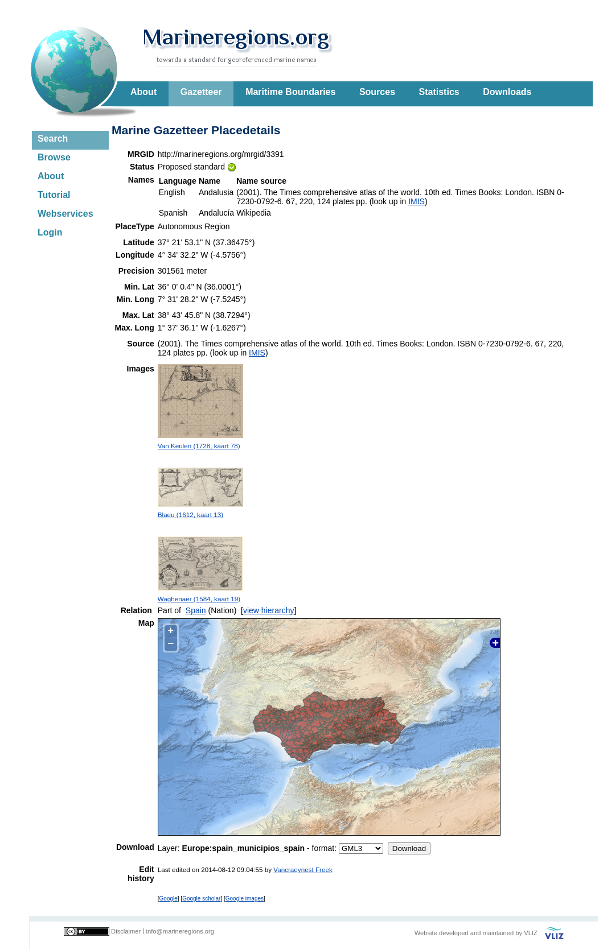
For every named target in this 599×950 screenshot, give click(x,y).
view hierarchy (268, 610)
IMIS (416, 201)
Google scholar (201, 898)
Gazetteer (201, 92)
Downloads (507, 92)
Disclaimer (126, 931)
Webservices (65, 213)
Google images (244, 898)
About (143, 92)
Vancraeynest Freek (302, 869)
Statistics (439, 92)
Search (53, 138)
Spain (196, 610)
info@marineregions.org (180, 931)
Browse (54, 157)
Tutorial (54, 195)
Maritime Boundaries (290, 92)
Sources (377, 92)
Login (50, 232)
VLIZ (531, 933)
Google (168, 898)
